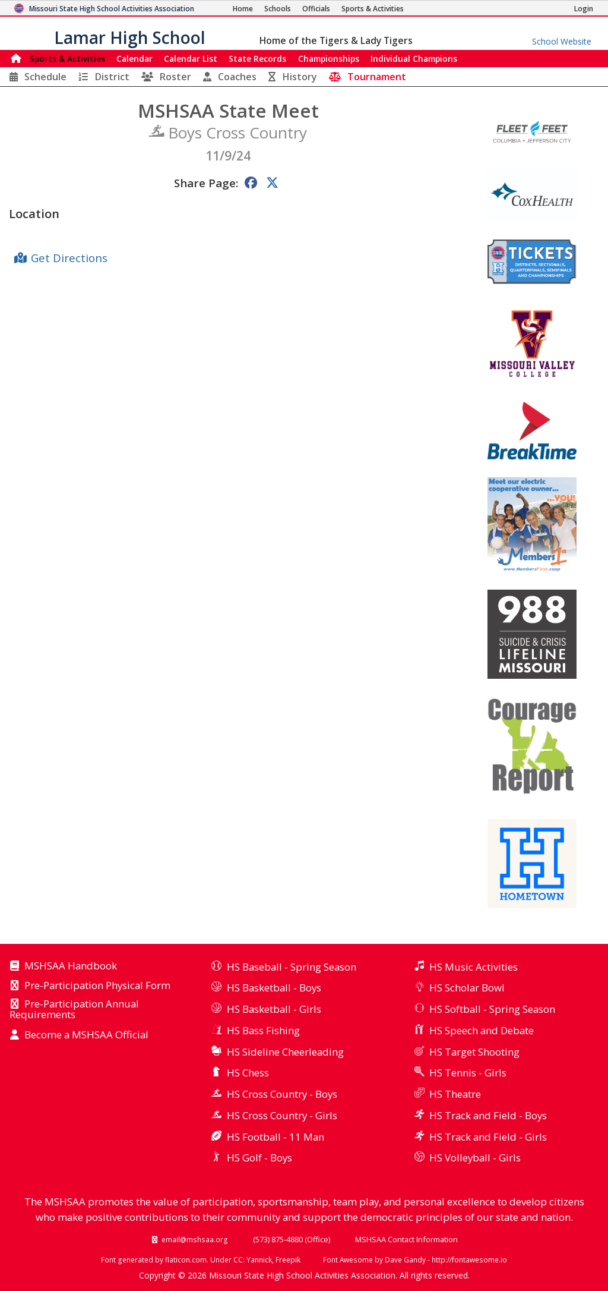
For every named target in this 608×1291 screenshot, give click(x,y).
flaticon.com (186, 1259)
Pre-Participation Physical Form (97, 986)
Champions (413, 58)
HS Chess (248, 1072)
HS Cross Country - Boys (282, 1094)
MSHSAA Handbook (70, 966)
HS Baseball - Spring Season (291, 967)
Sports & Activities (67, 58)
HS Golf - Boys (259, 1157)
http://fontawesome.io (469, 1259)
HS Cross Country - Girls (282, 1115)
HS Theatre (455, 1094)
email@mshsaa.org (195, 1239)
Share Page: (206, 182)
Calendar (134, 58)
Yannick (259, 1259)
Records (257, 58)
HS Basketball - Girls (274, 1009)
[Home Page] (243, 9)
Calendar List (190, 58)
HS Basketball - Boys (274, 987)
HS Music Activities (473, 967)
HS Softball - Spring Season (492, 1009)
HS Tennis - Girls (467, 1072)
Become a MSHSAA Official (86, 1035)
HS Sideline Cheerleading (285, 1052)
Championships (328, 58)
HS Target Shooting (474, 1052)
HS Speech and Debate (481, 1030)
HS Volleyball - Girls (475, 1157)
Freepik (288, 1259)
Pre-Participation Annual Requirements (74, 1010)
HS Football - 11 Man (275, 1137)
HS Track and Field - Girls (488, 1137)
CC (238, 1259)
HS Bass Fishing (263, 1030)
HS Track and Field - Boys (488, 1115)
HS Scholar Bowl (467, 987)
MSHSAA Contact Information (406, 1239)
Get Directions (69, 257)
